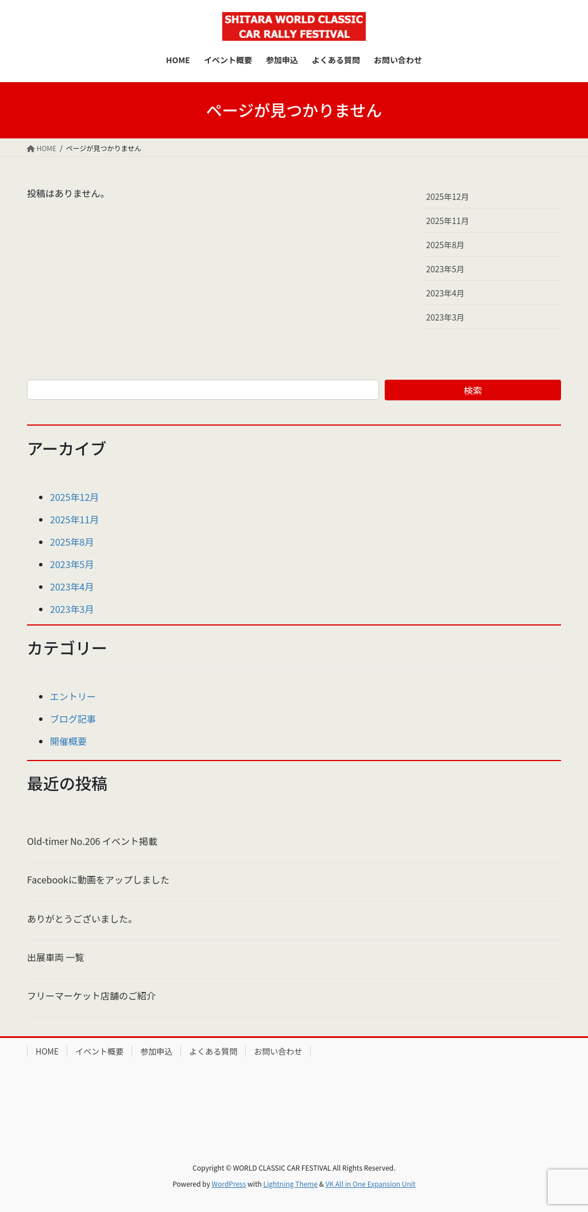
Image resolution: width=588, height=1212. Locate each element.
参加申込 (156, 1051)
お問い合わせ (278, 1051)
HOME (47, 1051)
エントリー (73, 696)
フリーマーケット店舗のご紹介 (91, 995)
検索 (473, 390)
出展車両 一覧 (55, 957)
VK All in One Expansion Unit (371, 1183)
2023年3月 (445, 317)
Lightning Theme (290, 1183)
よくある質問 (213, 1051)
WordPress (229, 1183)
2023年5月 (445, 269)
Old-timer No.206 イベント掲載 (92, 841)
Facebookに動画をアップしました (98, 879)
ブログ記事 (73, 718)
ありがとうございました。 (82, 918)
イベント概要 (99, 1051)
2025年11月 (447, 220)
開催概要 (68, 741)
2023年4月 (445, 293)
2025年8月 (445, 244)
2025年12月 (447, 196)
